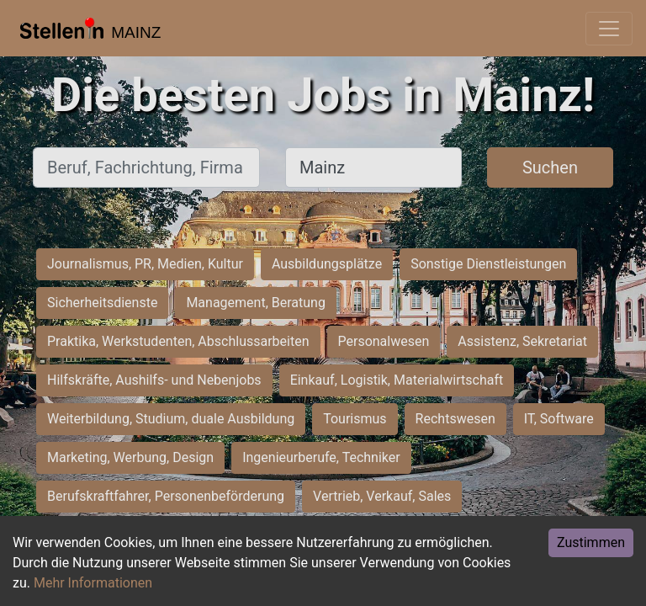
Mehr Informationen (93, 583)
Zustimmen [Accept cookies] (591, 542)
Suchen (550, 167)
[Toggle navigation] (609, 28)
